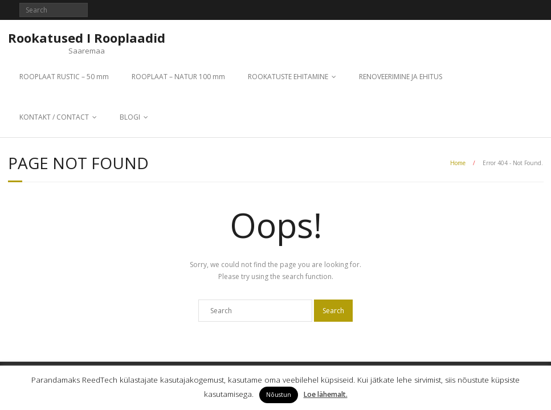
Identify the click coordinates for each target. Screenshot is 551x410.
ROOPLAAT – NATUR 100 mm (178, 76)
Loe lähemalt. (326, 394)
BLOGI (130, 117)
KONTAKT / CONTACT (54, 117)
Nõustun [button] (278, 394)
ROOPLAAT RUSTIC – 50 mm (64, 76)
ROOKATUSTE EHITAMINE (288, 76)
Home (458, 163)
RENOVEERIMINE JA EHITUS (400, 76)
